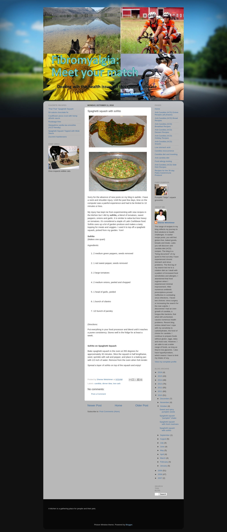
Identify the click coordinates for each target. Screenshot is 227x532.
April (162, 454)
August (163, 439)
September (165, 435)
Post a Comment (98, 394)
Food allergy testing (163, 161)
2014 (160, 380)
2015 (160, 376)
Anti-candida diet (162, 158)
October (164, 406)
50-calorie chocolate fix (58, 112)
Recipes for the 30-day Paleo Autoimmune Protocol (164, 172)
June (162, 447)
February (164, 462)
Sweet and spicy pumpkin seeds (167, 410)
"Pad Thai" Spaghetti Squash (61, 109)
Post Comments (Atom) (109, 411)
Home (118, 405)
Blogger (129, 525)
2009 (160, 470)
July (162, 443)
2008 (160, 474)
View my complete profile (165, 362)
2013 (160, 384)
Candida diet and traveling (166, 154)
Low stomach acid (162, 147)
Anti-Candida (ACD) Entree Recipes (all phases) (166, 113)
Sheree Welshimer (166, 223)
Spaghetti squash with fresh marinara (169, 423)
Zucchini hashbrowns (57, 137)
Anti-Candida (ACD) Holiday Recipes (163, 137)
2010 (160, 395)
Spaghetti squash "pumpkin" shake (168, 417)
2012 (160, 387)
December (165, 399)
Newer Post (94, 405)
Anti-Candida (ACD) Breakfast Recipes (163, 125)
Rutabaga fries (54, 122)
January (164, 466)
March (163, 458)
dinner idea (107, 383)
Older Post (141, 405)
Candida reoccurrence (164, 151)
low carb (116, 383)
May (162, 450)
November (165, 402)
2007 (160, 478)
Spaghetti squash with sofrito (167, 429)
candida (97, 383)
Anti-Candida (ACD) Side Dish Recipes (165, 166)
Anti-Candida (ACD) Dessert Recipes (163, 131)
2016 (160, 372)
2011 (160, 391)
